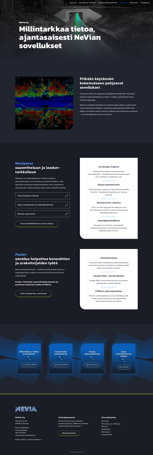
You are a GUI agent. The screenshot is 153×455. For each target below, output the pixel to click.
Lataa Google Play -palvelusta (33, 293)
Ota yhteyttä (123, 368)
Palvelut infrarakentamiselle (107, 3)
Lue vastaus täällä (29, 365)
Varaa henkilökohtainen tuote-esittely (36, 224)
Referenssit (134, 3)
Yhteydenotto (145, 3)
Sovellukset (123, 3)
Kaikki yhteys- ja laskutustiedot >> (28, 439)
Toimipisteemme (69, 433)
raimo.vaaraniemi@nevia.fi (25, 435)
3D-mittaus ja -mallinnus (87, 3)
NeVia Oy (73, 3)
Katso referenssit (92, 365)
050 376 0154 (20, 433)
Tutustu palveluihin (61, 365)
